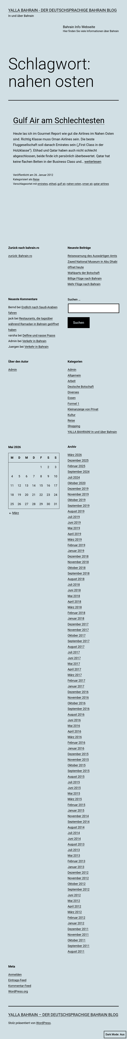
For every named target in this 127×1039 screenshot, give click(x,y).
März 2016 (75, 737)
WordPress (43, 1023)
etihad (52, 183)
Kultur (71, 415)
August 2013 (76, 844)
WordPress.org (18, 991)
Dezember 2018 (78, 556)
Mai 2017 (74, 663)
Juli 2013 (74, 850)
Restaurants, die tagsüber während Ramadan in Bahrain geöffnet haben (33, 324)
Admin (12, 369)
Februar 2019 (76, 545)
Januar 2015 (76, 810)
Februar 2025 (76, 466)
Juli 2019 (74, 517)
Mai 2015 (74, 793)
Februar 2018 (76, 613)
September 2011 (78, 946)
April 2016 (74, 731)
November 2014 (78, 816)
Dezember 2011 (78, 929)
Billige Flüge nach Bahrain (85, 278)
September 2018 (78, 573)
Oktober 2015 (76, 765)
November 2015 (78, 759)
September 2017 (78, 641)
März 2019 (75, 539)
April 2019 (74, 534)
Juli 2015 (74, 782)
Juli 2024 (74, 477)
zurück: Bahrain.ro (20, 256)
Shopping (74, 426)
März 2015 (75, 799)
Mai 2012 (74, 900)
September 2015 (78, 771)
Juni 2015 (74, 788)
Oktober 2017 (76, 635)
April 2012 (74, 906)
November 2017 (78, 630)
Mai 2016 (74, 725)
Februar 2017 (76, 680)
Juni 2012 (74, 895)
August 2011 (76, 951)
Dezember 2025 (78, 460)
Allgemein (74, 375)
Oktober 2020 (76, 483)
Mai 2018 (74, 596)
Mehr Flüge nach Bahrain (84, 284)
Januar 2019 (76, 550)
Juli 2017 (74, 652)
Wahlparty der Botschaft (84, 273)
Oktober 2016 (76, 703)
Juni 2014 (74, 838)
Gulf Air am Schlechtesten (59, 120)
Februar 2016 (76, 742)
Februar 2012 (76, 917)
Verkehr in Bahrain (34, 341)
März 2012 (75, 912)
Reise (36, 179)
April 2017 (74, 669)
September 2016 (78, 708)
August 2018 (76, 579)
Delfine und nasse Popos (38, 335)
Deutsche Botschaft (81, 386)
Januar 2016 (76, 748)
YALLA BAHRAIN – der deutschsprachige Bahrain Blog (63, 1014)
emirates (43, 183)
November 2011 (78, 934)
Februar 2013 (76, 861)
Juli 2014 (74, 833)
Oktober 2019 (76, 500)
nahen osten (74, 183)
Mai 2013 (74, 855)
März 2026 (75, 455)
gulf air (61, 183)
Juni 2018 (74, 590)
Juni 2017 (74, 658)
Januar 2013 (76, 867)
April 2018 (74, 601)
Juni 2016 (74, 720)
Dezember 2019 (78, 488)
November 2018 (78, 562)
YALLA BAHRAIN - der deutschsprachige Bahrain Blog (62, 10)
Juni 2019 (74, 522)
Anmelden (15, 974)
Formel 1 (73, 403)
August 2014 (76, 827)
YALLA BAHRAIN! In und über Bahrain (92, 432)
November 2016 (78, 697)
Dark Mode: (115, 1035)
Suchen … (74, 299)
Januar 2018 (76, 618)
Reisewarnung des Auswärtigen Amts (92, 256)
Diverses (73, 392)
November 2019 (78, 494)
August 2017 (76, 646)
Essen (72, 398)
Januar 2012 (76, 923)
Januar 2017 (76, 686)
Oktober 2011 (76, 940)
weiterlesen (93, 162)
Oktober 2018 (76, 567)
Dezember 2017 (78, 624)
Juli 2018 (74, 584)
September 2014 (78, 821)
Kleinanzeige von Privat (83, 409)
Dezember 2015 (78, 754)
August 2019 (76, 511)
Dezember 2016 (78, 692)
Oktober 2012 (76, 883)
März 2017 (75, 675)
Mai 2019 (74, 528)
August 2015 (76, 776)
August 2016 (76, 714)
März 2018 (75, 607)
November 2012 (78, 878)
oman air (87, 183)
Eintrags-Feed (17, 980)
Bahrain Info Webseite (91, 29)
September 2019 (78, 505)
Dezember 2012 (78, 872)
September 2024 (78, 471)
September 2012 (78, 889)
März (13, 513)
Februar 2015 (76, 805)
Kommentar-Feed (19, 985)
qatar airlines (101, 183)
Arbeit (72, 381)
